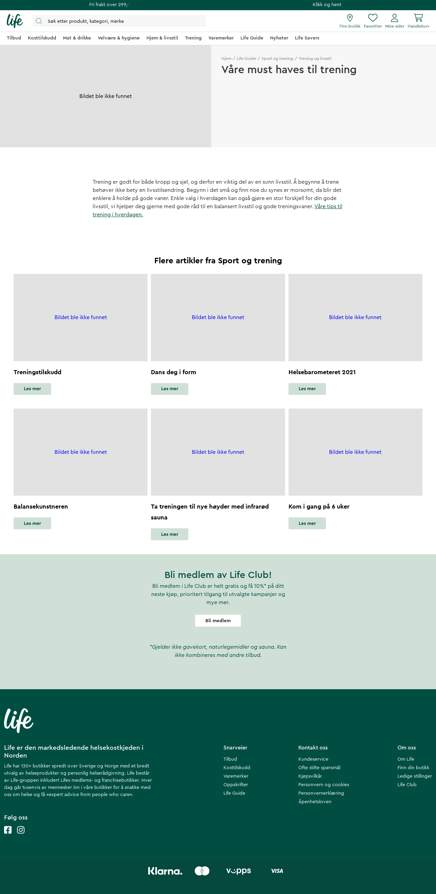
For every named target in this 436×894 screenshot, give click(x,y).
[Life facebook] (8, 837)
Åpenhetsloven (314, 801)
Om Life (406, 759)
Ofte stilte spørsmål (319, 767)
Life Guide (246, 58)
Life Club (407, 784)
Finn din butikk (413, 767)
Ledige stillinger (415, 776)
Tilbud (230, 759)
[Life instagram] (21, 837)
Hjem (226, 58)
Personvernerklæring (321, 793)
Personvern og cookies (323, 784)
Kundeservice (313, 759)
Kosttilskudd (236, 767)
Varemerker (235, 776)
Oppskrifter (235, 784)
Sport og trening (277, 58)
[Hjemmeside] (15, 21)
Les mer (32, 388)
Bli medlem (218, 620)
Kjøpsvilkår (310, 776)
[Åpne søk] (119, 21)
